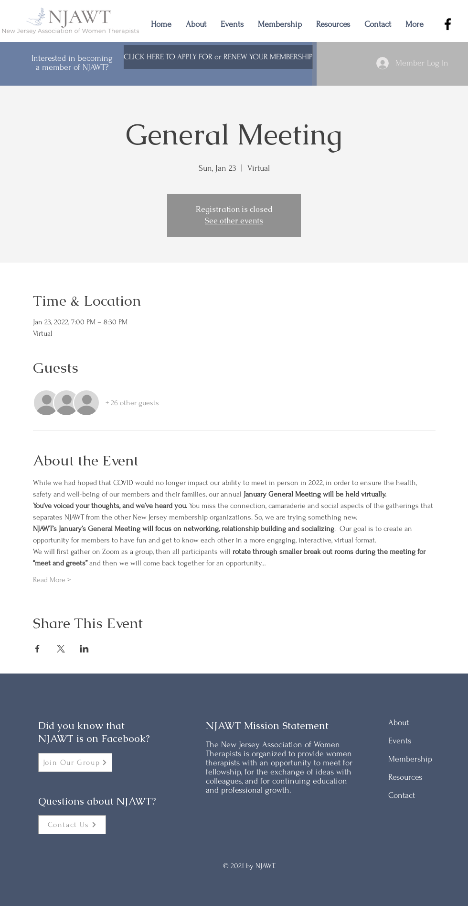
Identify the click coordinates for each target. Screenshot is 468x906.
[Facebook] (448, 24)
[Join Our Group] (75, 762)
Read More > (52, 579)
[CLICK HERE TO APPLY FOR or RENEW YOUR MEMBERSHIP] (218, 57)
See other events (234, 221)
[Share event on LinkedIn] (84, 648)
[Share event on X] (60, 648)
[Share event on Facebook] (37, 648)
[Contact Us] (72, 824)
